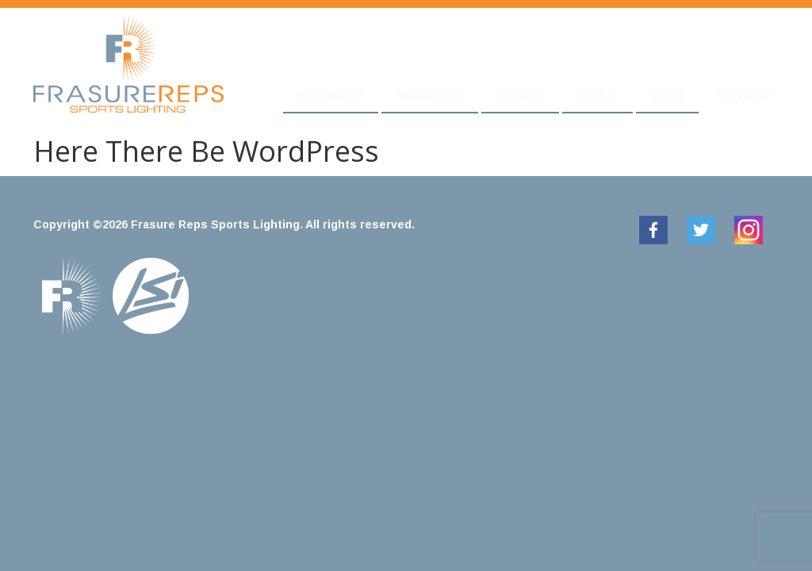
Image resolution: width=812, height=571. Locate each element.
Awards (520, 95)
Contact (745, 95)
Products (330, 95)
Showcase (430, 95)
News (667, 95)
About (597, 95)
